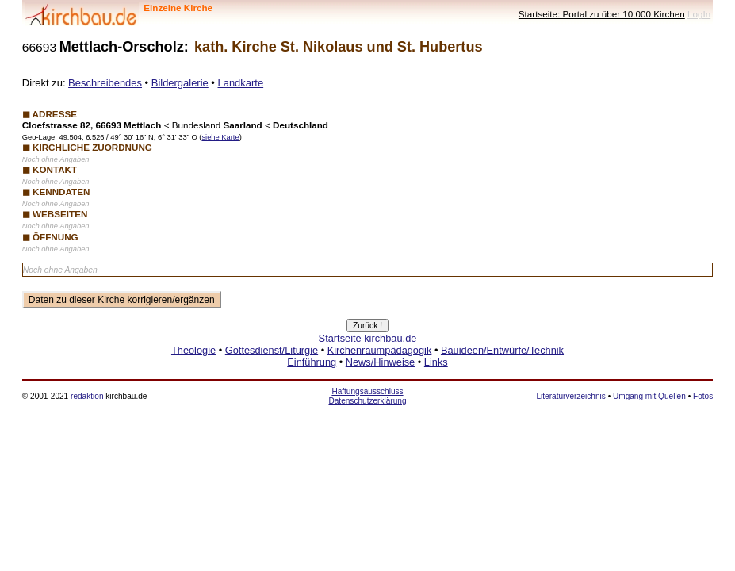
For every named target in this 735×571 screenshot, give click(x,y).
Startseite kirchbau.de (368, 338)
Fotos (703, 396)
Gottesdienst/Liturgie (271, 350)
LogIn (698, 14)
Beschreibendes (105, 83)
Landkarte (241, 83)
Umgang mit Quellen (649, 396)
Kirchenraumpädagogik (379, 350)
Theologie (193, 350)
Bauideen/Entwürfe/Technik (502, 350)
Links (436, 362)
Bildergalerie (180, 83)
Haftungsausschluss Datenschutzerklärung (367, 396)
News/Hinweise (380, 362)
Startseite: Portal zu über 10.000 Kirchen (602, 14)
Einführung (311, 362)
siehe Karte (220, 137)
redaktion (87, 396)
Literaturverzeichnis (570, 396)
